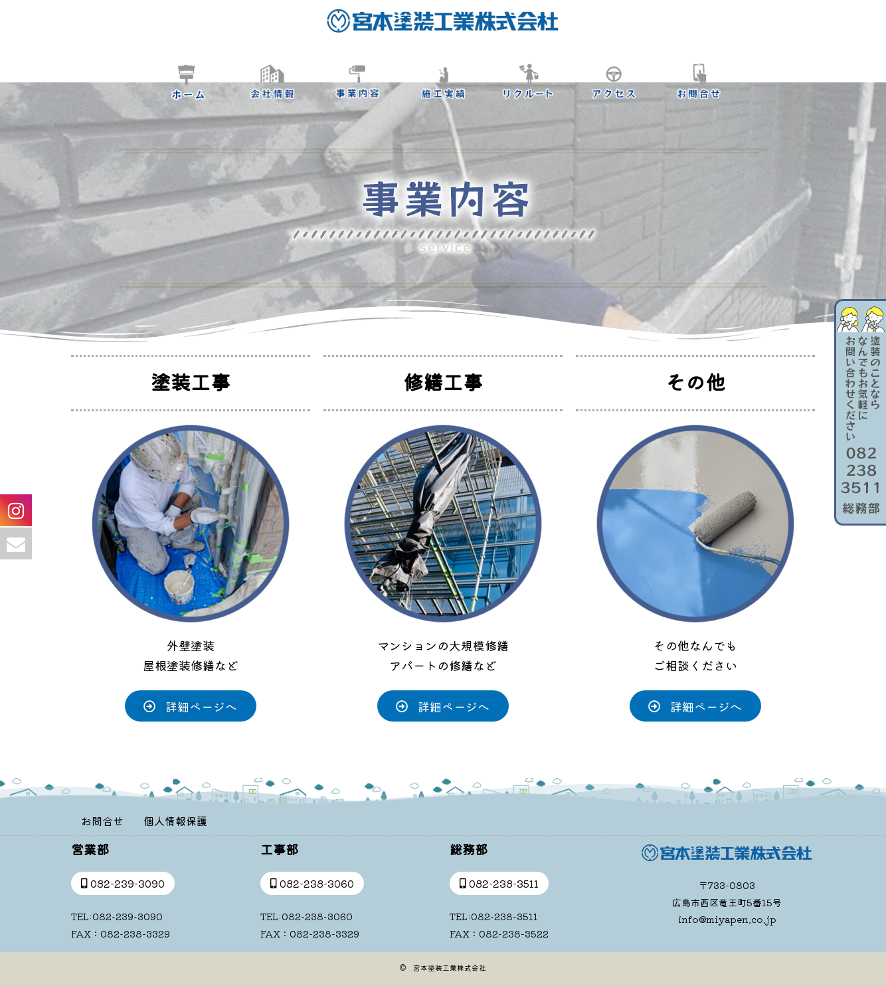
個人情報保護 (175, 821)
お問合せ (102, 821)
